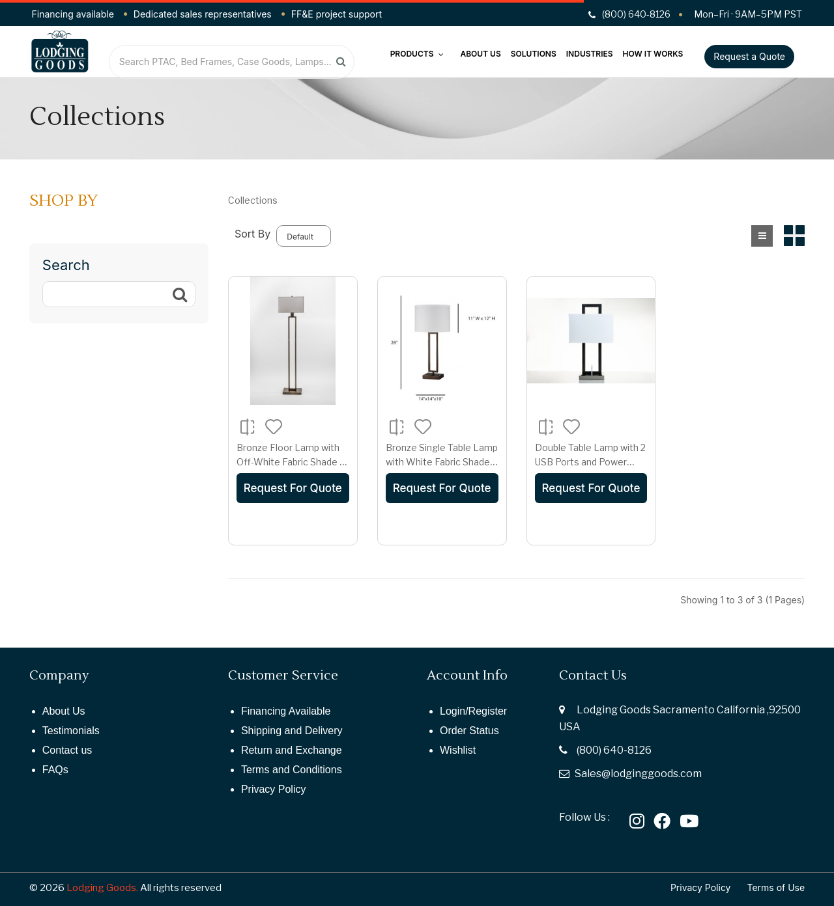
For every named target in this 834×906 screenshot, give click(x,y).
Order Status (469, 730)
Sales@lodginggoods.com (638, 773)
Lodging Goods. (102, 888)
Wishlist (458, 750)
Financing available (73, 14)
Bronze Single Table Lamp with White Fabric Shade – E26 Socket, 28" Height (442, 461)
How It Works (653, 54)
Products (417, 54)
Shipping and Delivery (292, 730)
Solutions (533, 54)
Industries (589, 54)
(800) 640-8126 (614, 750)
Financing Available (286, 711)
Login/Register (473, 711)
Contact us (67, 750)
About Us (480, 54)
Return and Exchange (291, 750)
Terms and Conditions (291, 769)
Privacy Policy (273, 789)
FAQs (55, 769)
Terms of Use (776, 887)
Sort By (252, 233)
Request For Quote (293, 488)
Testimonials (71, 730)
